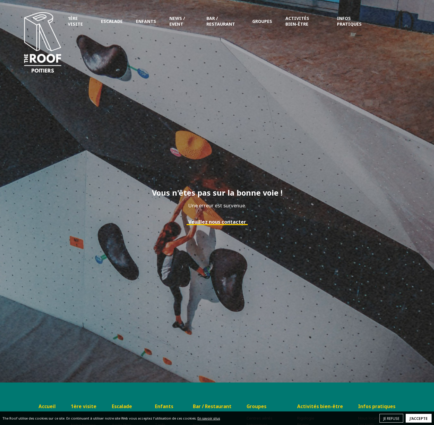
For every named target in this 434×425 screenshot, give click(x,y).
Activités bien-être (297, 21)
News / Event (177, 21)
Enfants (146, 21)
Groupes (262, 21)
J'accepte (419, 418)
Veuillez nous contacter (217, 222)
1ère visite (75, 21)
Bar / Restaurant (220, 21)
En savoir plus (208, 418)
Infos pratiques (349, 21)
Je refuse (391, 418)
